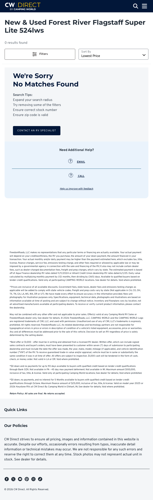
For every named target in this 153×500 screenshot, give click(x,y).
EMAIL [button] (76, 162)
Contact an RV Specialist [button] (36, 130)
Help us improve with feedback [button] (76, 189)
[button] (40, 54)
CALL (76, 176)
